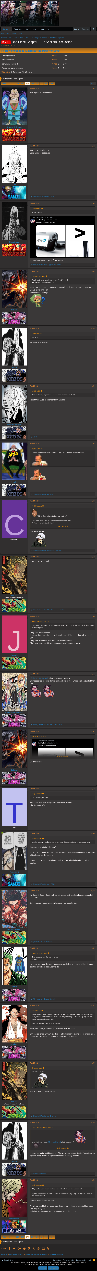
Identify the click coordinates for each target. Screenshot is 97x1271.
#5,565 (92, 327)
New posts (5, 33)
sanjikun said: (38, 793)
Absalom (6, 46)
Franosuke (15, 871)
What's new (31, 29)
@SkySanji (44, 677)
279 (27, 83)
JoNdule (15, 654)
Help (90, 1259)
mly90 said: (37, 390)
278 (22, 83)
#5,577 (92, 1004)
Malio (15, 366)
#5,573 (92, 787)
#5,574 (92, 832)
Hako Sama (15, 242)
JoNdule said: (38, 505)
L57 (15, 184)
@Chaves (35, 677)
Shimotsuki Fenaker (15, 711)
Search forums (16, 33)
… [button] (13, 83)
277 (17, 83)
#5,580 (92, 1179)
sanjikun (15, 1043)
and (44, 197)
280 (32, 83)
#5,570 (92, 615)
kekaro (15, 308)
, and (48, 549)
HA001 (15, 594)
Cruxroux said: (38, 1067)
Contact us (57, 1259)
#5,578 (92, 1062)
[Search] (93, 29)
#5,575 (92, 889)
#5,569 (92, 556)
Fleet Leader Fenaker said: (42, 1126)
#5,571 (92, 673)
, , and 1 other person (48, 723)
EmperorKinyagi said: (40, 620)
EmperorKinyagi (15, 928)
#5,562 (92, 146)
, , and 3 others (50, 609)
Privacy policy (81, 1259)
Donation (17, 29)
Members (45, 29)
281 (37, 83)
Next (51, 83)
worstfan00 (15, 1217)
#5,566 (92, 385)
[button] (23, 29)
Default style (7, 1259)
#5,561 (92, 88)
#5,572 (92, 730)
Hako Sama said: (39, 735)
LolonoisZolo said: (39, 275)
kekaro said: (37, 208)
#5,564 (92, 270)
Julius (15, 985)
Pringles (15, 481)
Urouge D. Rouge (15, 127)
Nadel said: (37, 332)
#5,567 (92, 442)
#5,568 (92, 500)
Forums (6, 29)
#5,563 (92, 203)
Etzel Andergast (15, 423)
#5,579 (92, 1121)
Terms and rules (68, 1259)
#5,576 (92, 947)
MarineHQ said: (38, 1009)
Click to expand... (63, 525)
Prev (5, 83)
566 (45, 83)
